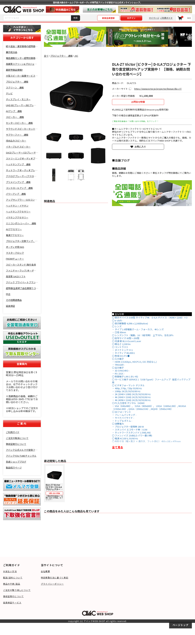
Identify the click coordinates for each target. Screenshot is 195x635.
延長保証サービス (12, 602)
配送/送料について (13, 577)
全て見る (117, 447)
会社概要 (45, 571)
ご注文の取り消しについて (17, 590)
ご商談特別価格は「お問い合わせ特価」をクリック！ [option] (54, 483)
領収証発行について (13, 596)
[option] (75, 37)
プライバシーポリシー (52, 583)
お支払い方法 (10, 571)
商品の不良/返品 (11, 583)
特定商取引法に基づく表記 (54, 577)
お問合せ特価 (138, 102)
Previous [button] (45, 37)
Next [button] (188, 37)
